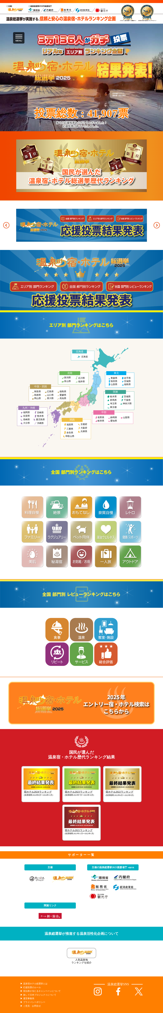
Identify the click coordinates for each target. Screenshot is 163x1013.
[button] (6, 225)
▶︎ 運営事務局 (27, 998)
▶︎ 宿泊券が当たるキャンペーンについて (40, 991)
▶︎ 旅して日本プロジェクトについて (38, 995)
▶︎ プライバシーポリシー (32, 1002)
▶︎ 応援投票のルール (30, 987)
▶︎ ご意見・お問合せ (30, 1006)
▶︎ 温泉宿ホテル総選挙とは (33, 983)
